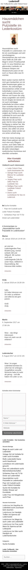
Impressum (18, 567)
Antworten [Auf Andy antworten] (8, 311)
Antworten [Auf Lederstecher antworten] (8, 381)
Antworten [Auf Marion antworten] (8, 271)
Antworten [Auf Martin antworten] (8, 344)
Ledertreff (14, 1)
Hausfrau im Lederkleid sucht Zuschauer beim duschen (13, 507)
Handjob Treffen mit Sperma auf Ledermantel (12, 514)
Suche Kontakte (10, 206)
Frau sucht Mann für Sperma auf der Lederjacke (13, 526)
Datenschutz (10, 567)
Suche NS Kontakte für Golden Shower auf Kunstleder (11, 490)
